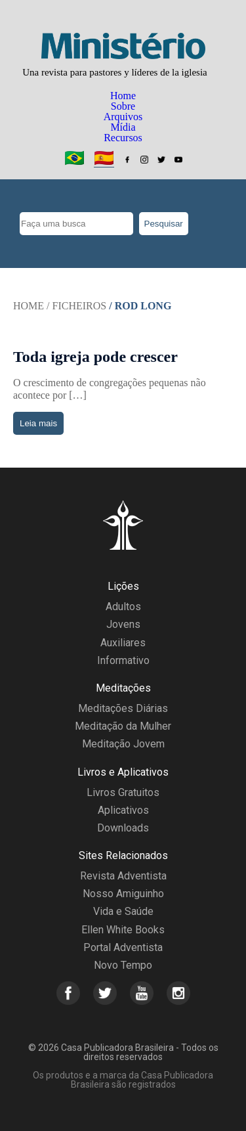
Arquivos (123, 116)
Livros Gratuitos (123, 792)
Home (123, 95)
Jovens (123, 624)
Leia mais (38, 423)
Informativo (123, 660)
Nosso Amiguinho (123, 893)
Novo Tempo (123, 965)
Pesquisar (163, 224)
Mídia (122, 127)
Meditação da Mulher (123, 726)
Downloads (123, 828)
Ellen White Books (123, 929)
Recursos (123, 137)
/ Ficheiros (76, 305)
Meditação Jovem (123, 744)
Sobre (123, 106)
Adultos (123, 606)
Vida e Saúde (123, 911)
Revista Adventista (123, 876)
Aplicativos (123, 810)
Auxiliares (123, 642)
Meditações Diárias (123, 708)
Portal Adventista (123, 947)
